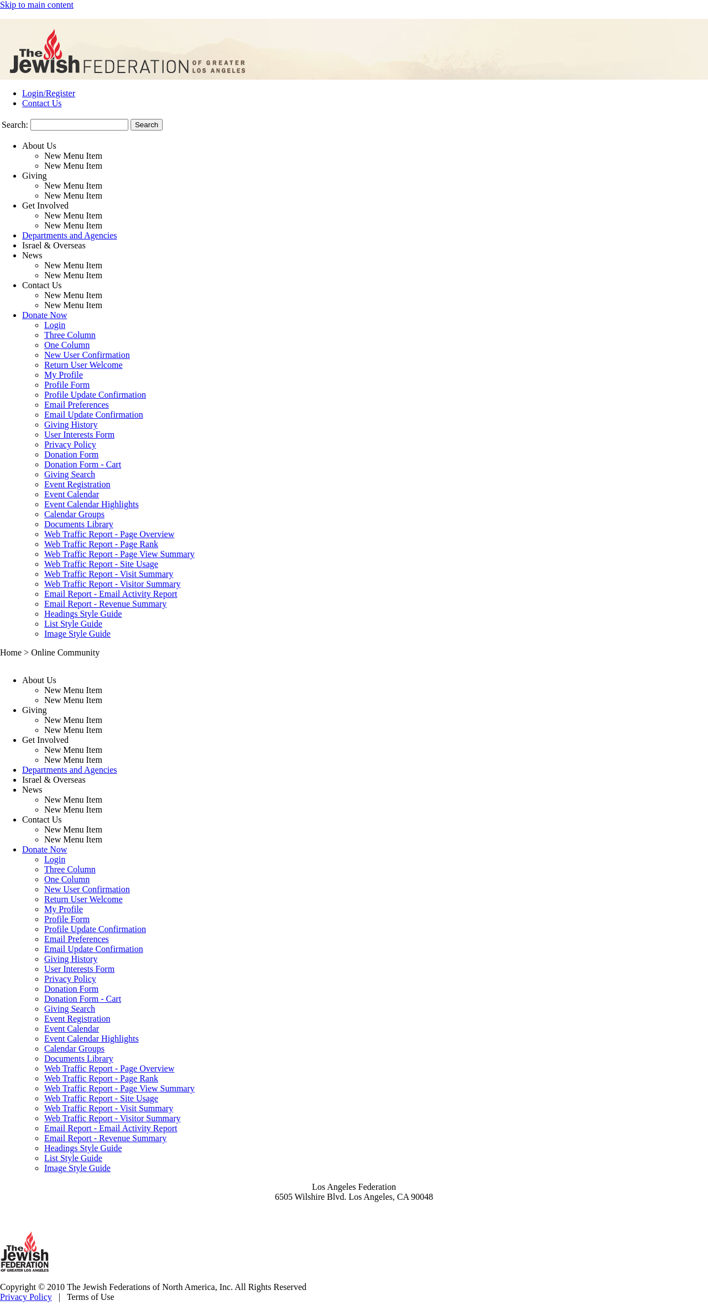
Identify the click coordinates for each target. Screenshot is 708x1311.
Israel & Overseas (54, 245)
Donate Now (44, 315)
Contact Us (42, 103)
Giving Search (69, 474)
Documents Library (78, 524)
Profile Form (67, 384)
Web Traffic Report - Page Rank (101, 544)
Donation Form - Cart (82, 464)
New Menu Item (73, 155)
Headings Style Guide (83, 613)
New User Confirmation (87, 355)
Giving (34, 175)
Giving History (70, 424)
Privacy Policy (70, 444)
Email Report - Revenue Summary (105, 603)
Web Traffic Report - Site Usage (101, 564)
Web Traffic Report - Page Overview (109, 534)
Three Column (70, 335)
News (32, 255)
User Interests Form (79, 434)
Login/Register (48, 93)
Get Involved (45, 205)
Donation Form (71, 454)
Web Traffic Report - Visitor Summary (112, 584)
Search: (15, 124)
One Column (67, 345)
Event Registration (77, 484)
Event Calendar (71, 494)
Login (54, 325)
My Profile (63, 374)
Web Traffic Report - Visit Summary (108, 574)
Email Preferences (76, 404)
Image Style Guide (77, 633)
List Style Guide (73, 623)
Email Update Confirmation (93, 414)
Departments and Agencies (69, 235)
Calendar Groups (74, 514)
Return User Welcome (83, 365)
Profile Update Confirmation (95, 394)
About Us (39, 145)
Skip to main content (37, 4)
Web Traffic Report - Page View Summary (119, 554)
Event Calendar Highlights (91, 504)
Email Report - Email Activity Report (110, 594)
